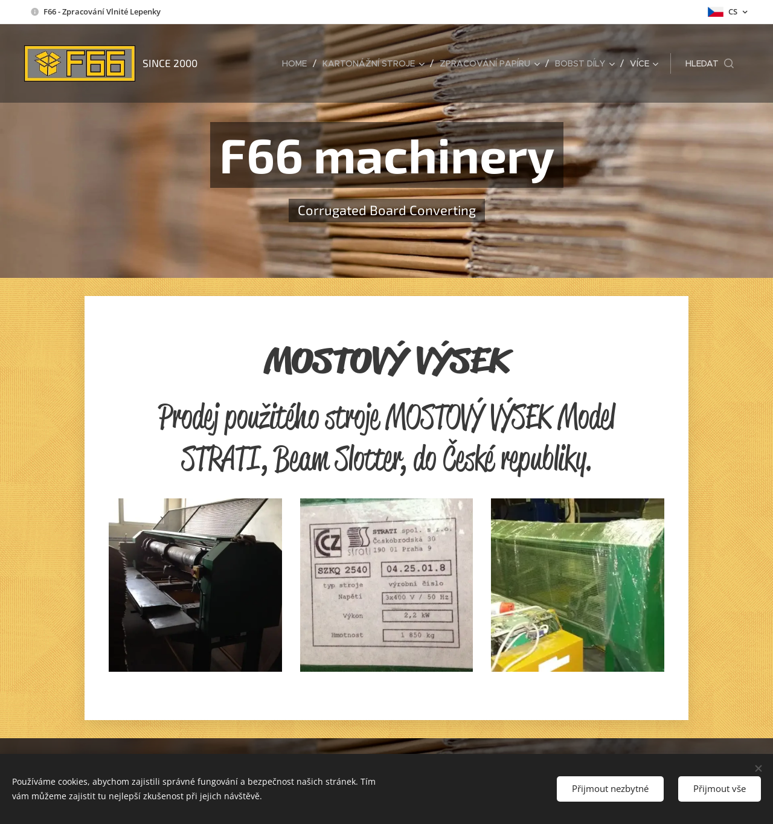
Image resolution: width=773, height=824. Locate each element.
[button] (709, 63)
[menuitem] (297, 63)
